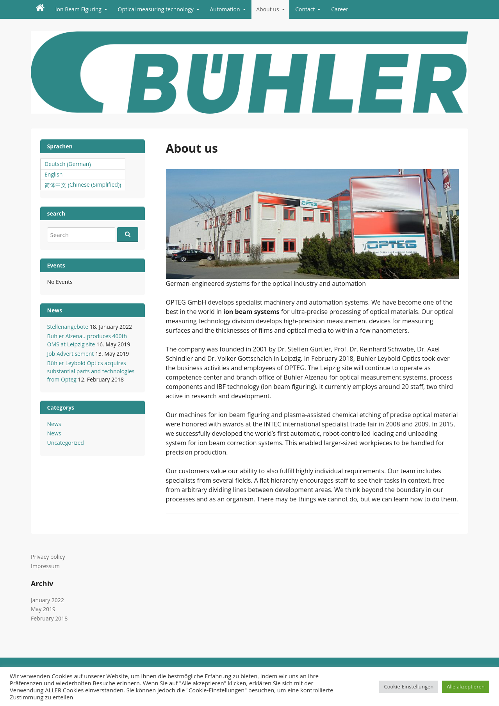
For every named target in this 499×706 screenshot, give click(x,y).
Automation (225, 9)
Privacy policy (48, 556)
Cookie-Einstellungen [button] (408, 686)
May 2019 (43, 609)
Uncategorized (65, 442)
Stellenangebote (68, 326)
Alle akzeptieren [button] (466, 686)
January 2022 (47, 600)
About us (267, 9)
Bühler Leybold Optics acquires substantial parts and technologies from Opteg (91, 371)
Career (339, 9)
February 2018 (49, 618)
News (54, 424)
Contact (305, 9)
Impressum (45, 566)
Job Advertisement (70, 353)
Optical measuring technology (156, 9)
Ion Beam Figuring (78, 9)
